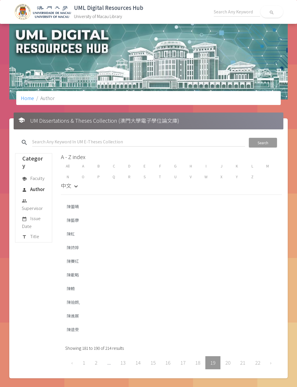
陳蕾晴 (73, 206)
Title (30, 236)
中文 (70, 185)
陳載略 (73, 275)
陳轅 (71, 288)
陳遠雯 (73, 329)
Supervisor (32, 204)
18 (197, 362)
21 (242, 362)
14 (138, 362)
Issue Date (31, 222)
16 (168, 362)
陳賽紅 (73, 261)
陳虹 (71, 234)
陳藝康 (73, 220)
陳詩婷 (73, 247)
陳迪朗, (73, 302)
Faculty (33, 178)
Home (27, 97)
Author (33, 189)
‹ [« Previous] (72, 362)
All (68, 165)
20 (228, 362)
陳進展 (73, 316)
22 (257, 362)
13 (123, 362)
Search (263, 142)
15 (153, 362)
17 (183, 362)
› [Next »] (270, 362)
